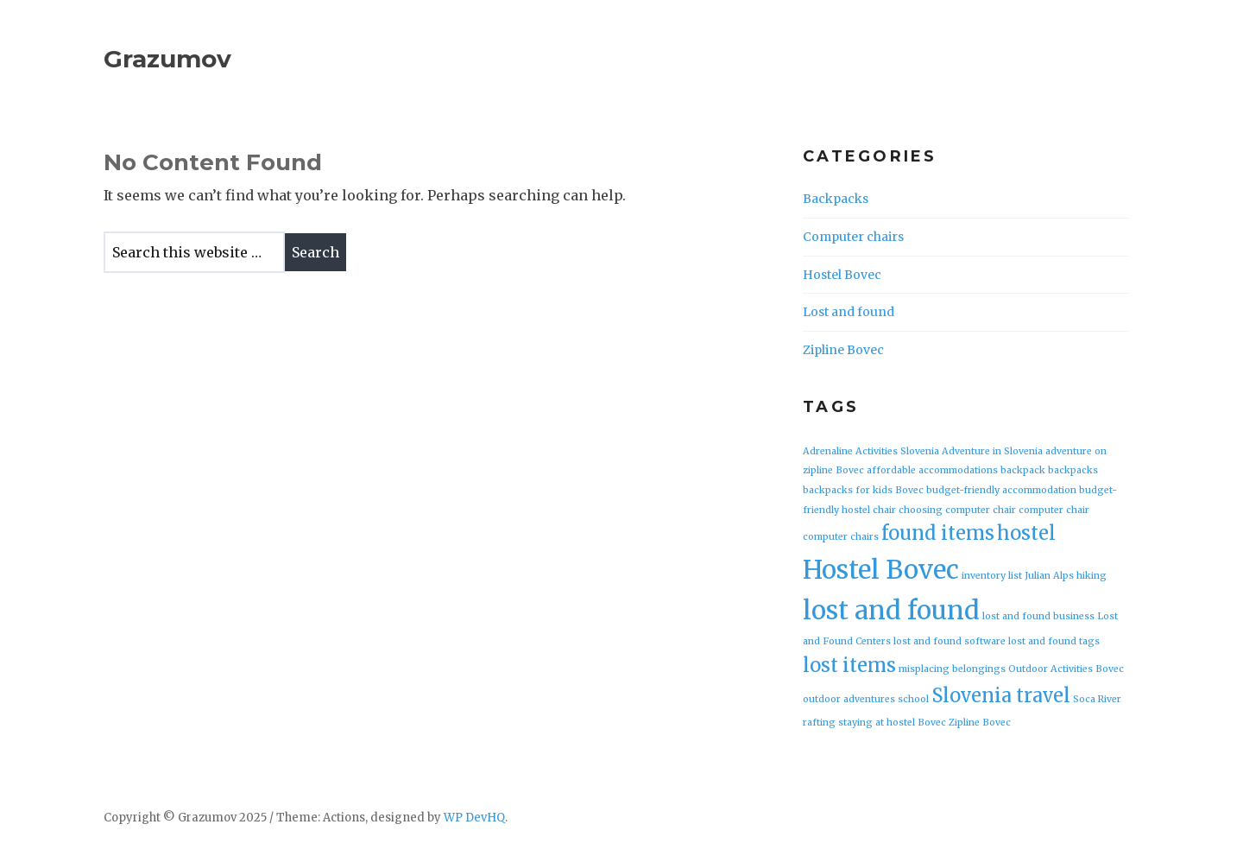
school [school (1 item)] (913, 699)
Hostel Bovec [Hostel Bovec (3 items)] (881, 570)
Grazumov (167, 58)
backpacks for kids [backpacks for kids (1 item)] (848, 490)
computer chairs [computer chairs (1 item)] (841, 536)
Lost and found (848, 312)
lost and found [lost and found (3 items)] (891, 610)
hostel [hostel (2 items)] (1026, 533)
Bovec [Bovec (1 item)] (909, 490)
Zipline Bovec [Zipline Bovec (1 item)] (980, 722)
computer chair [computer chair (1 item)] (1054, 510)
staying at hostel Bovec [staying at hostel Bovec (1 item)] (892, 722)
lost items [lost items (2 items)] (849, 665)
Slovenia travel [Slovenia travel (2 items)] (1000, 695)
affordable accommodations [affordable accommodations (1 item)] (932, 470)
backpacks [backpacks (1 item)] (1073, 470)
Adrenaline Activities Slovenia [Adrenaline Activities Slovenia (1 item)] (871, 451)
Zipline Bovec (843, 350)
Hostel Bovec (842, 274)
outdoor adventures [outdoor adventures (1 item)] (849, 699)
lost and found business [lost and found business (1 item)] (1038, 616)
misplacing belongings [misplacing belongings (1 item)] (952, 669)
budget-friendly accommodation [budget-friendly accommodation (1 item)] (1001, 490)
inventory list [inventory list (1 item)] (992, 575)
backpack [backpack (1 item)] (1022, 470)
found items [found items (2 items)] (937, 533)
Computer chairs (853, 236)
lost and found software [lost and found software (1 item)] (949, 641)
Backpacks (835, 198)
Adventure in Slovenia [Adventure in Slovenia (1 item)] (992, 451)
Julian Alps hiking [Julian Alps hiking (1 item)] (1066, 575)
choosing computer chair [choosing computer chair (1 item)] (957, 510)
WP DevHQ (474, 817)
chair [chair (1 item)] (884, 510)
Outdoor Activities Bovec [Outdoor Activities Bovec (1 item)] (1066, 669)
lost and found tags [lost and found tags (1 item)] (1054, 641)
